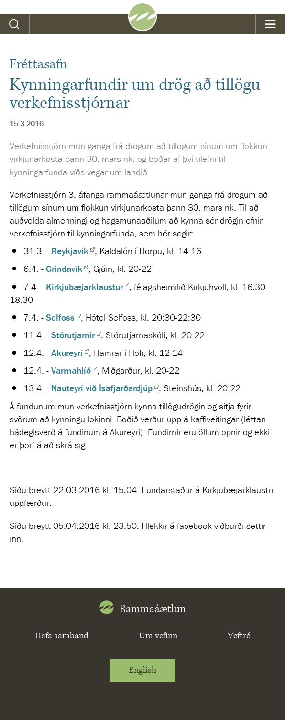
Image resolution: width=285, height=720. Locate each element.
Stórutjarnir (73, 335)
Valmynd (270, 24)
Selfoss (60, 317)
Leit (14, 24)
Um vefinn (158, 636)
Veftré (239, 636)
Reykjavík (69, 251)
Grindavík (64, 268)
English (142, 670)
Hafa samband (61, 636)
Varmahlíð (71, 370)
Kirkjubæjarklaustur (84, 286)
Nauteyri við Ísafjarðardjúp (102, 388)
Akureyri (67, 352)
